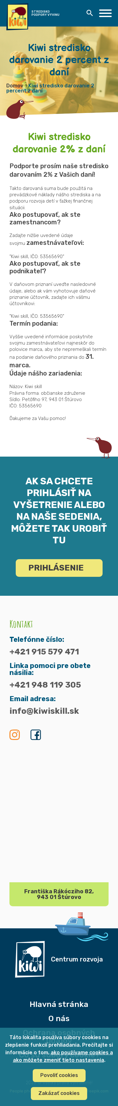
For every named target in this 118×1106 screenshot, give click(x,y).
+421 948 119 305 (45, 685)
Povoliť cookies (59, 1075)
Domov (14, 86)
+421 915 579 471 (44, 652)
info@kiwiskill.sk (44, 711)
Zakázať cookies (59, 1093)
